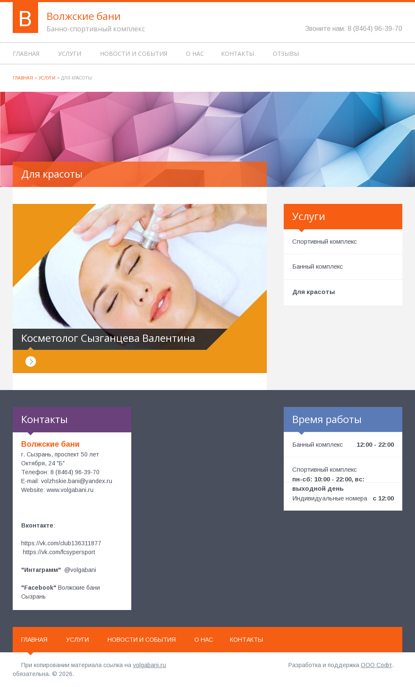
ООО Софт (376, 665)
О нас (195, 53)
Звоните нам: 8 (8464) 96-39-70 (353, 28)
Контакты (237, 53)
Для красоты (313, 291)
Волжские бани (84, 16)
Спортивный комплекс (324, 241)
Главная (26, 53)
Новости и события (133, 53)
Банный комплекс (317, 266)
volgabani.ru (149, 665)
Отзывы (286, 53)
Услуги (69, 53)
